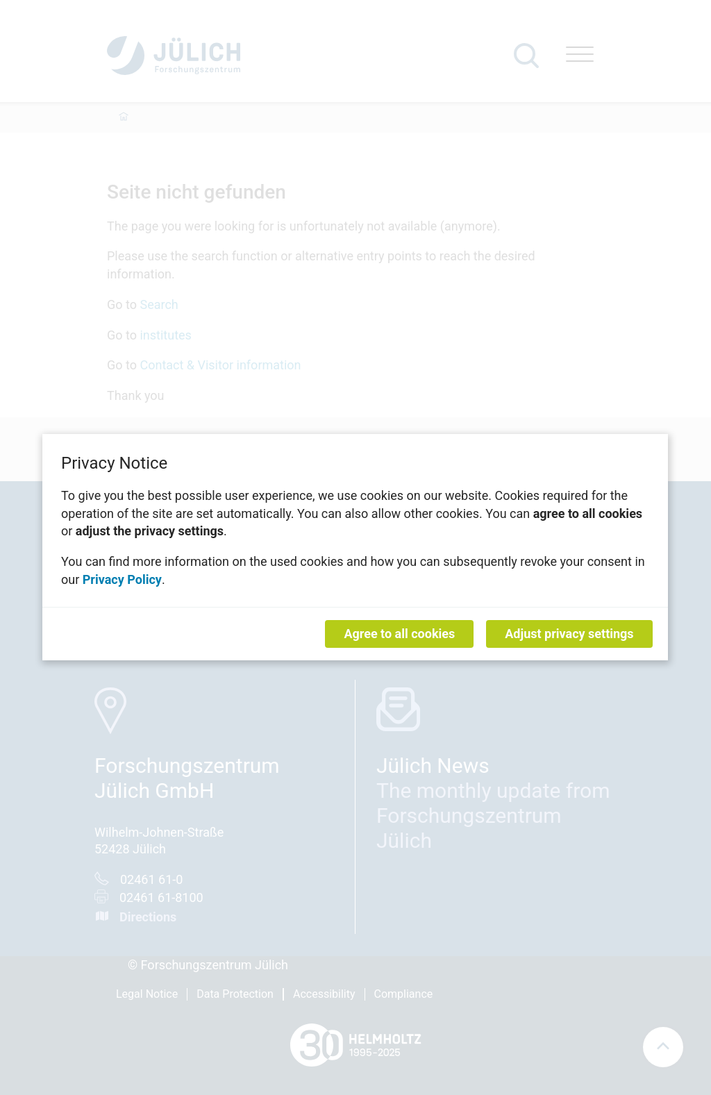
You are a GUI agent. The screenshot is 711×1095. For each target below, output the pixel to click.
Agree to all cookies (399, 634)
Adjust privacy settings (569, 634)
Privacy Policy (122, 579)
